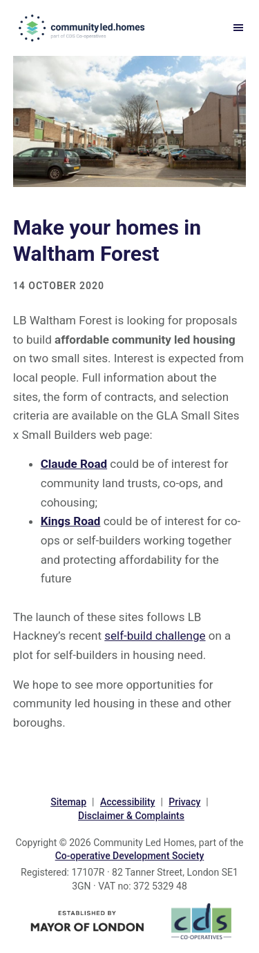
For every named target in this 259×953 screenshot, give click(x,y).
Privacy (184, 801)
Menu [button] (234, 28)
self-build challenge (154, 635)
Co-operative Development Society (129, 855)
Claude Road (74, 464)
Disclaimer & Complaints (131, 815)
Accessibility (127, 801)
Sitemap (68, 801)
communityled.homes (83, 27)
